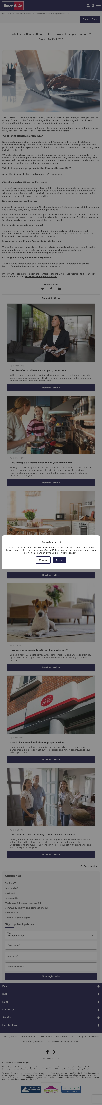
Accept (59, 560)
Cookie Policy (51, 550)
